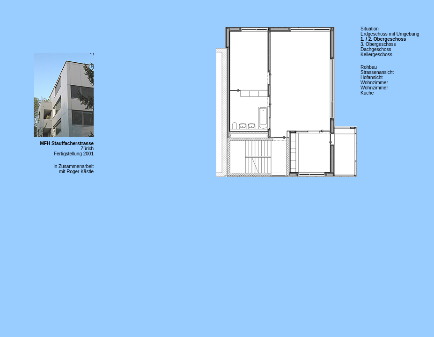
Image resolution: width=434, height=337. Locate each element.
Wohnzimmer (374, 82)
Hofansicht (371, 77)
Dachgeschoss (375, 49)
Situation (369, 28)
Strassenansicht (377, 72)
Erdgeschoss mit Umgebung (389, 34)
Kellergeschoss (376, 54)
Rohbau (368, 67)
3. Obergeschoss (378, 44)
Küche (367, 92)
